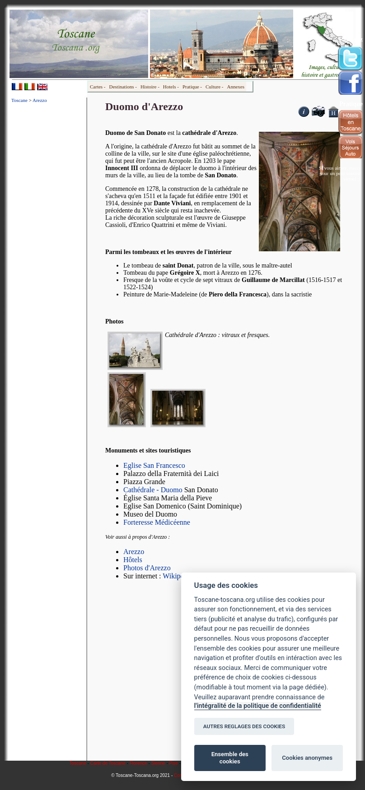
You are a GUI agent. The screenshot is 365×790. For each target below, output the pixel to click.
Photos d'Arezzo (147, 568)
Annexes (235, 86)
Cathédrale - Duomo (152, 490)
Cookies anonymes (307, 757)
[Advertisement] (48, 245)
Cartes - (98, 86)
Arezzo (40, 100)
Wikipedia (177, 576)
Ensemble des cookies (229, 758)
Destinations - (123, 86)
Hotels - (171, 86)
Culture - (214, 86)
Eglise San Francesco (154, 465)
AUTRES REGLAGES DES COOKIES (244, 726)
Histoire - (149, 86)
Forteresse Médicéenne (156, 522)
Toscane (19, 100)
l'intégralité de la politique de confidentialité (257, 706)
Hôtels (132, 560)
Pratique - (192, 86)
